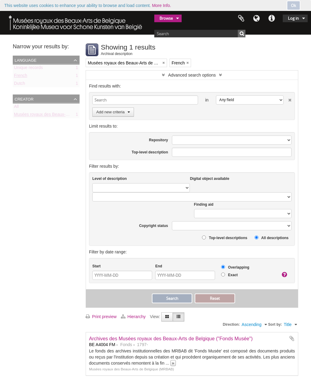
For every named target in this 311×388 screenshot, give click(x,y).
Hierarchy (134, 316)
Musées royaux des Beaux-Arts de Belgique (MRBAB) (65, 115)
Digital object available (209, 179)
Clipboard (241, 18)
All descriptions (272, 237)
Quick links (271, 18)
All (16, 107)
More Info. (161, 5)
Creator (24, 99)
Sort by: (275, 324)
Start (96, 266)
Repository (158, 140)
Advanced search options (192, 75)
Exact (229, 275)
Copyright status (153, 226)
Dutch (19, 84)
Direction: (231, 324)
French (20, 76)
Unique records (28, 68)
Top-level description (150, 152)
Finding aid (204, 204)
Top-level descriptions (224, 237)
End (158, 266)
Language (256, 18)
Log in (293, 18)
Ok (293, 5)
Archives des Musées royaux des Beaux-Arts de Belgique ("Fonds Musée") (171, 338)
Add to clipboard (292, 338)
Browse (166, 18)
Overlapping (235, 267)
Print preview (101, 316)
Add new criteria (113, 112)
